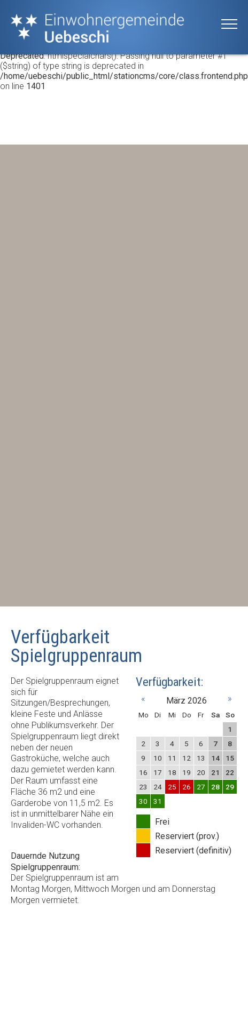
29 (230, 787)
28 (215, 787)
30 (143, 801)
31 (157, 801)
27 (201, 787)
